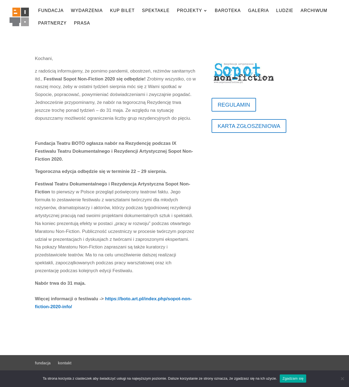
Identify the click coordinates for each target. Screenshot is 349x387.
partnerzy (52, 23)
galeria (258, 11)
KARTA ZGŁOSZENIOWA (249, 126)
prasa (82, 23)
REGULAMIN (234, 105)
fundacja (51, 11)
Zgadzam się (292, 378)
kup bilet (122, 11)
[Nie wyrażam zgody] (342, 378)
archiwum (313, 11)
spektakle (156, 11)
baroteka (228, 11)
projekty (189, 11)
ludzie (284, 11)
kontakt (64, 363)
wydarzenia (87, 11)
